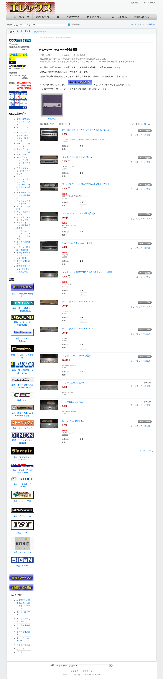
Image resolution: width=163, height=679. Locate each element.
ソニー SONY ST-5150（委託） (77, 242)
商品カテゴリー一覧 (47, 17)
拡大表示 (53, 119)
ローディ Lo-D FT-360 (73, 421)
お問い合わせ (142, 17)
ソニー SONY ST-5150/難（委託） (79, 213)
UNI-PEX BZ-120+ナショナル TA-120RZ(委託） (86, 130)
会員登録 (151, 24)
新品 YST (22, 532)
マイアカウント (95, 17)
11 (18, 98)
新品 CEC (23, 400)
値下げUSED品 (23, 119)
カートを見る (119, 17)
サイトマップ (149, 2)
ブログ (19, 652)
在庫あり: (65, 146)
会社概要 (135, 2)
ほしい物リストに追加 (140, 135)
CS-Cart (97, 675)
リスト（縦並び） (59, 124)
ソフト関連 (21, 258)
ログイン (135, 24)
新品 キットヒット (22, 552)
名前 (143, 124)
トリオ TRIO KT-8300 (73, 382)
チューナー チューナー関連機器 (23, 195)
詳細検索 (76, 24)
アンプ (19, 141)
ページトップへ (146, 451)
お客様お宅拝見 (23, 645)
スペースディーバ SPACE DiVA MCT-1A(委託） (86, 184)
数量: (64, 149)
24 (16, 103)
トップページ (21, 17)
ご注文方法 (72, 17)
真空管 (19, 228)
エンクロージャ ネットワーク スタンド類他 (24, 135)
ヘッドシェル (22, 179)
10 (16, 98)
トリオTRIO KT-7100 (72, 401)
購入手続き (39, 31)
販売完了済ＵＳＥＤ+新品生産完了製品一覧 (23, 269)
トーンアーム (22, 154)
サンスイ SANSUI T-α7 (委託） (77, 157)
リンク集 (20, 648)
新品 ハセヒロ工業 (22, 501)
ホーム (40, 37)
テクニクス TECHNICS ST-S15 (77, 301)
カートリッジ (23, 176)
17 (16, 101)
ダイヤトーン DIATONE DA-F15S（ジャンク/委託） (88, 272)
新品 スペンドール (22, 516)
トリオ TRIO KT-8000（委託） (77, 355)
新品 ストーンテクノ (22, 428)
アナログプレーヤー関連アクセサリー (23, 171)
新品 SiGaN (22, 565)
